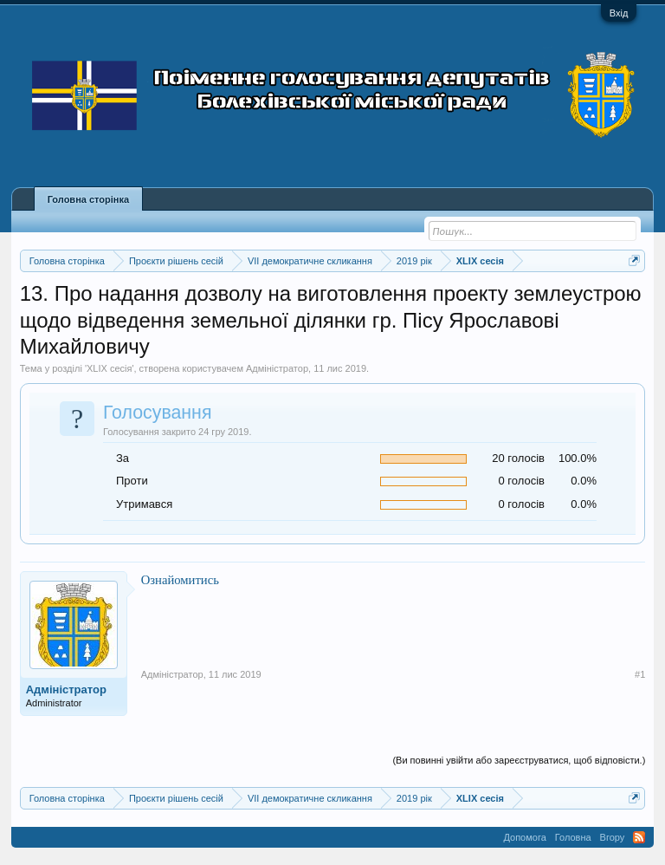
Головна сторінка (88, 199)
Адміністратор (277, 368)
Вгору (612, 837)
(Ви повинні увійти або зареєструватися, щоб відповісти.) (518, 760)
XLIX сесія (109, 368)
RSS (639, 837)
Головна (573, 837)
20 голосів (518, 458)
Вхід (619, 13)
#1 (640, 674)
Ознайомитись (180, 580)
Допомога (524, 837)
